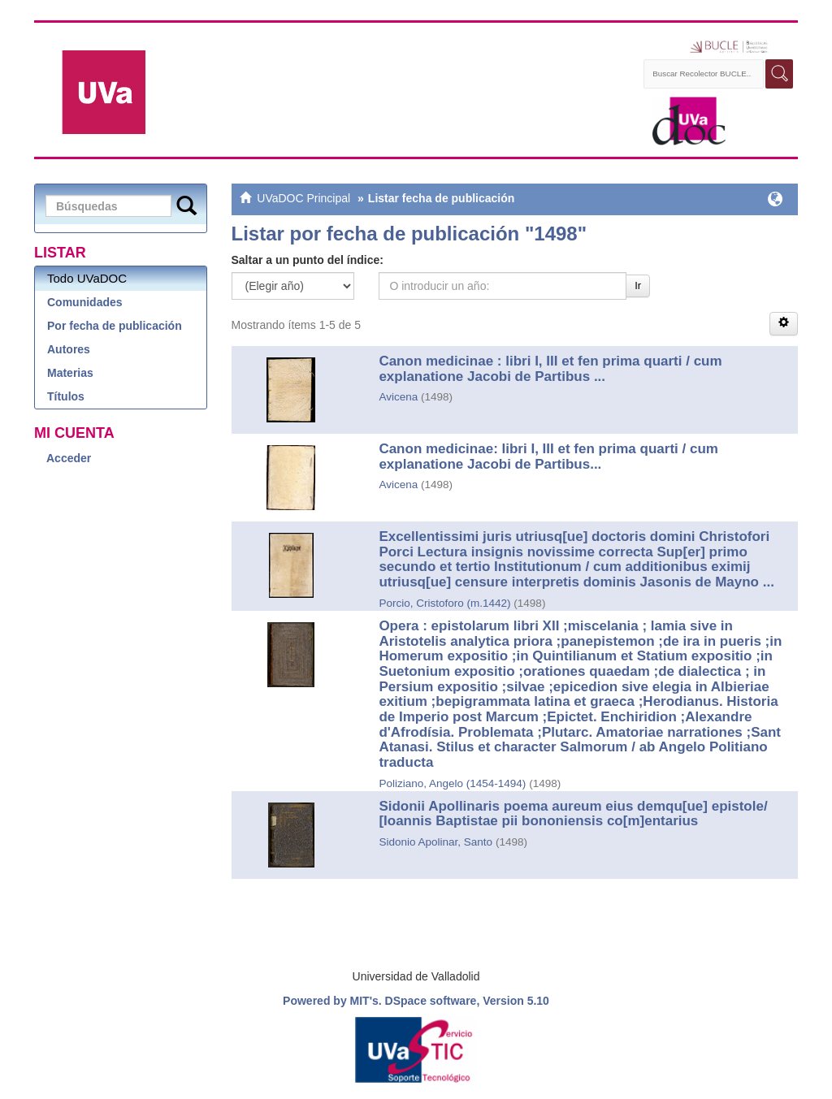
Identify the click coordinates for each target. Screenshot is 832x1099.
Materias (70, 372)
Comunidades (85, 302)
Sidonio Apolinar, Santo (435, 842)
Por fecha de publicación (114, 325)
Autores (68, 349)
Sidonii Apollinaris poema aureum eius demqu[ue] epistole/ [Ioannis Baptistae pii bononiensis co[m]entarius (573, 813)
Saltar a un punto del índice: (308, 259)
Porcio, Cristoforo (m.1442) (444, 603)
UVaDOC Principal (303, 198)
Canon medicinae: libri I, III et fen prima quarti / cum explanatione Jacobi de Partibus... (548, 456)
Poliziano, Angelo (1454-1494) (452, 783)
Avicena (398, 397)
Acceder (68, 458)
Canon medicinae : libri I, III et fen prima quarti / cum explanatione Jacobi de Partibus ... (550, 368)
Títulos (65, 396)
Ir (638, 285)
